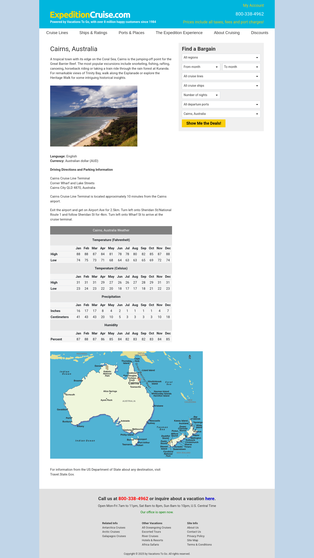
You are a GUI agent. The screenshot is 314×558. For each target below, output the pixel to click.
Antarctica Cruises (113, 527)
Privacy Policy (196, 536)
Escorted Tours (151, 531)
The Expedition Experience (179, 33)
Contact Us (194, 531)
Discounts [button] (259, 33)
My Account (253, 5)
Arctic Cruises (111, 531)
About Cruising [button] (227, 33)
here (210, 498)
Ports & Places (131, 33)
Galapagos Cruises (114, 536)
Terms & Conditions (199, 544)
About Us (193, 527)
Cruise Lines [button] (57, 33)
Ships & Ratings (93, 33)
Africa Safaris (150, 544)
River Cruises (150, 536)
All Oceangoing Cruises (156, 527)
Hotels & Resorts (152, 540)
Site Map (192, 540)
